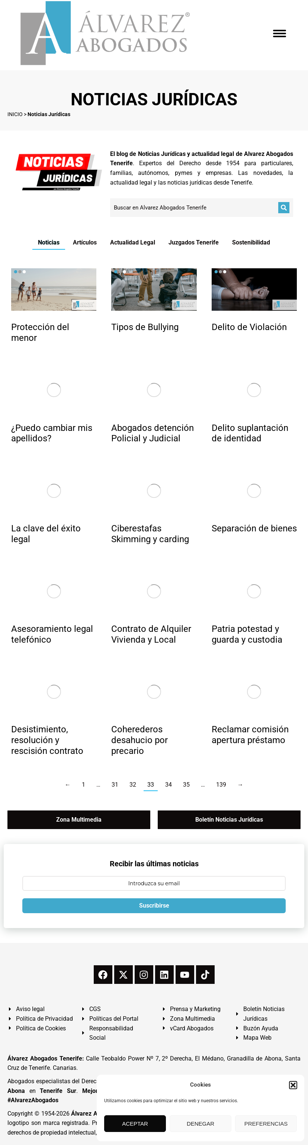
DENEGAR (200, 1123)
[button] (293, 1085)
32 (132, 784)
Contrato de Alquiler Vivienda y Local (151, 634)
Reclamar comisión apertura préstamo (250, 734)
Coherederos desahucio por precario (139, 740)
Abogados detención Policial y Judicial (152, 433)
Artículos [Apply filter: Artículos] (85, 242)
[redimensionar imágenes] (53, 289)
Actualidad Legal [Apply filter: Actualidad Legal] (132, 242)
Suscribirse (154, 905)
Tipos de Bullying (145, 327)
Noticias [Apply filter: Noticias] (49, 242)
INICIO (15, 114)
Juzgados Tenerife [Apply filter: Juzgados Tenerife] (194, 242)
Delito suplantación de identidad (250, 433)
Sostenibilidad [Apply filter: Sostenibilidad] (251, 242)
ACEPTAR (135, 1123)
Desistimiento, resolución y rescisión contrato (47, 740)
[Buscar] (283, 207)
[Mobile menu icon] (279, 33)
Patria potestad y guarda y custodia (247, 634)
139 (221, 784)
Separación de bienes (254, 528)
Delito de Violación (249, 327)
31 (115, 784)
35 (186, 784)
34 (168, 784)
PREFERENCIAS (266, 1123)
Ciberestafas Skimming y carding (150, 533)
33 (150, 784)
